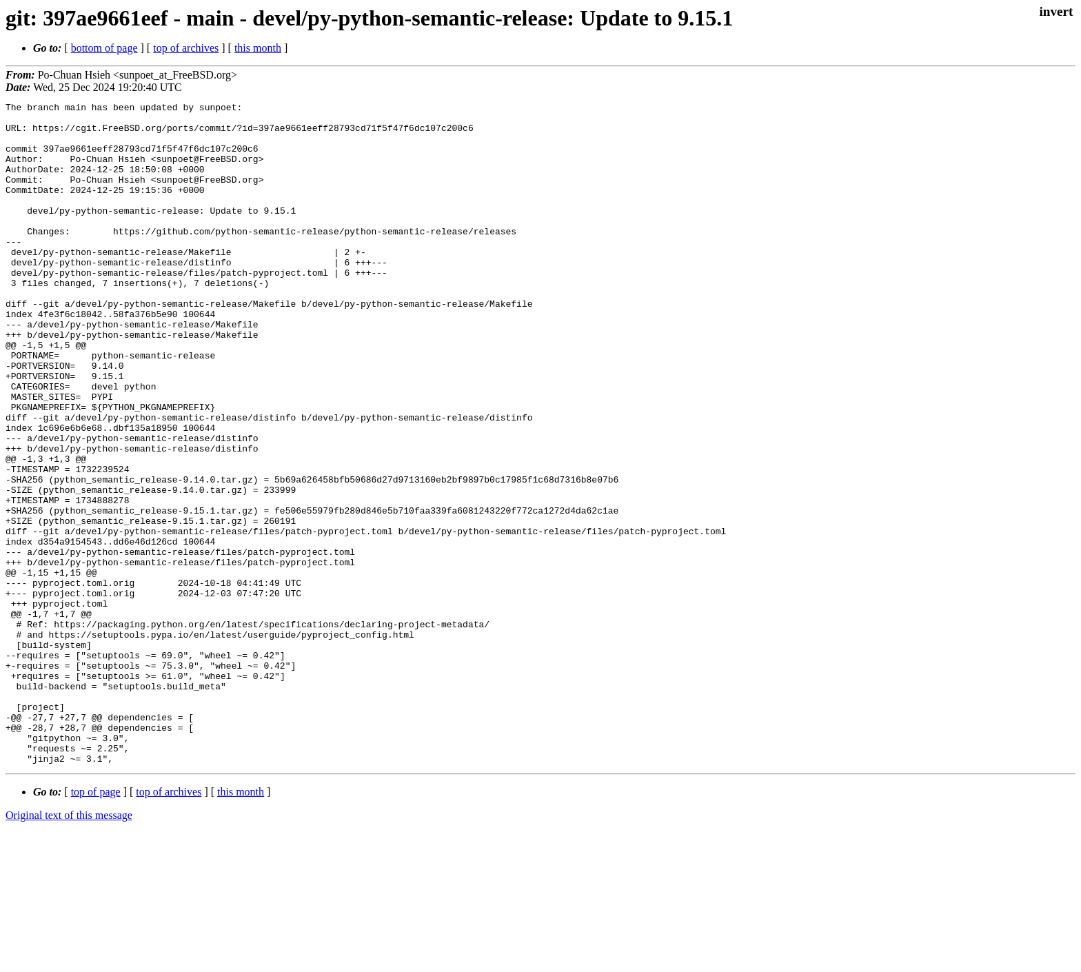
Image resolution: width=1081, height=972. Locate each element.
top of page (96, 924)
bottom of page (104, 48)
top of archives (186, 48)
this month (257, 48)
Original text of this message (69, 947)
